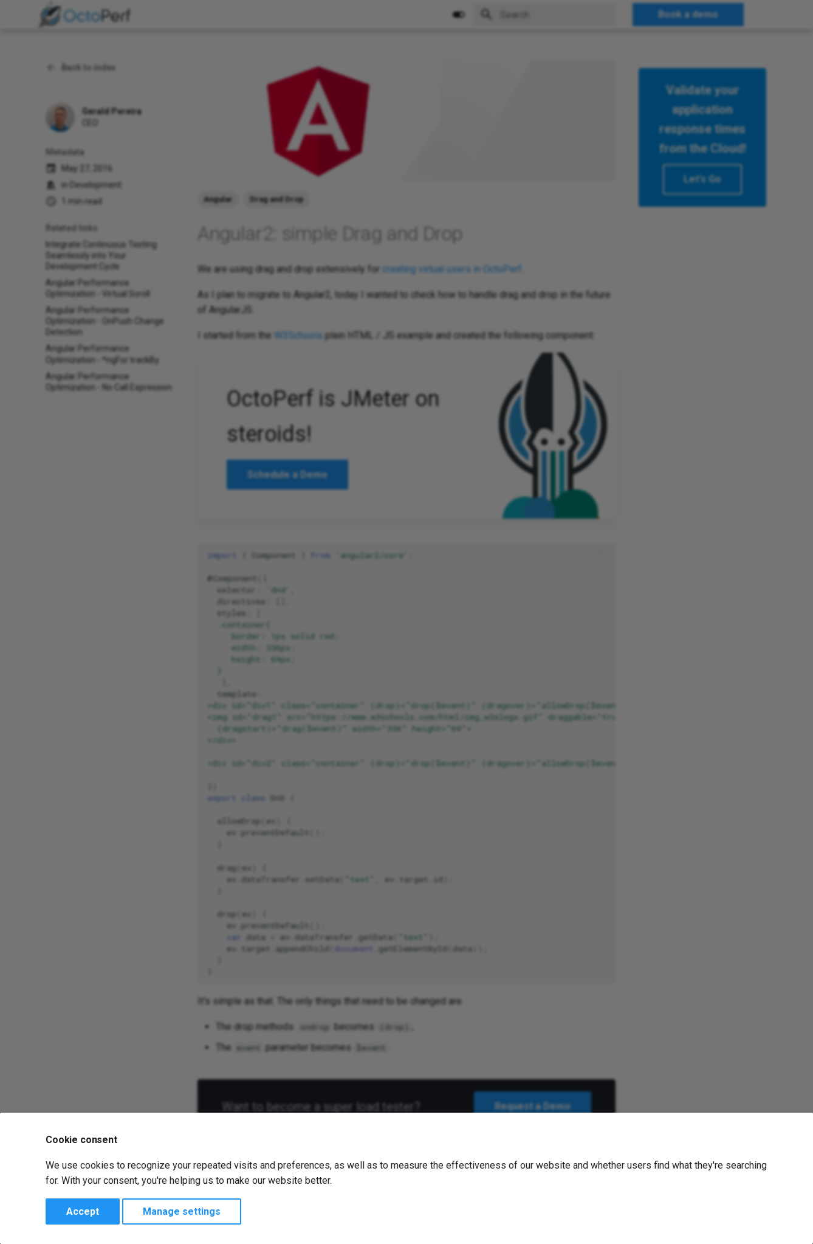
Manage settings (182, 1211)
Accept (82, 1211)
